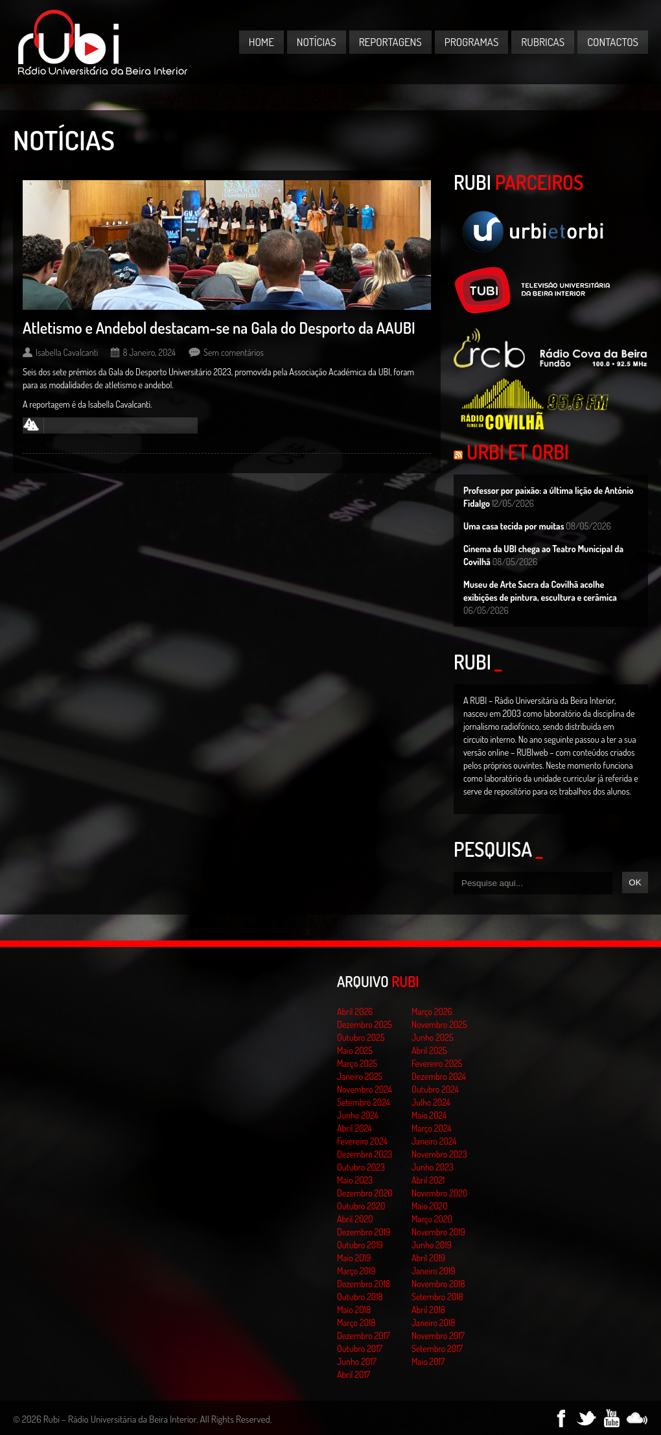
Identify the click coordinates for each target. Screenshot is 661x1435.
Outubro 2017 (359, 1348)
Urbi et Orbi (518, 451)
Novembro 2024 (364, 1089)
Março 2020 (432, 1218)
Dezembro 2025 (364, 1024)
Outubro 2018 (360, 1296)
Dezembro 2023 (364, 1154)
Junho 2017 (357, 1361)
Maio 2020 (430, 1205)
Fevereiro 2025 (437, 1063)
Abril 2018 (428, 1309)
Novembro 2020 (439, 1192)
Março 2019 (356, 1270)
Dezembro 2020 (365, 1192)
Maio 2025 (355, 1050)
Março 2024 (431, 1128)
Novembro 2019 (438, 1231)
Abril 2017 (353, 1374)
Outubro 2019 (360, 1244)
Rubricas (542, 42)
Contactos (612, 42)
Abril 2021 (428, 1179)
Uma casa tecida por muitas (513, 525)
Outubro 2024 (435, 1089)
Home (261, 42)
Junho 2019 (432, 1244)
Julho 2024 (431, 1102)
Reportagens (390, 42)
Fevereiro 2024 (362, 1141)
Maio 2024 (429, 1115)
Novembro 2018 (438, 1283)
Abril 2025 (429, 1050)
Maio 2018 (354, 1309)
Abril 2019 (428, 1257)
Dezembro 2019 (363, 1231)
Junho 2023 (433, 1166)
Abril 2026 (355, 1011)
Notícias (316, 42)
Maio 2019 (354, 1257)
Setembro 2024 (363, 1102)
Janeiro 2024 (434, 1141)
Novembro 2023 (439, 1154)
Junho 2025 (433, 1037)
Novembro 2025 (439, 1024)
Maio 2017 (428, 1361)
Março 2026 (432, 1011)
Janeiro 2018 (433, 1322)
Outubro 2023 (361, 1166)
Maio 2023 (355, 1179)
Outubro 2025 (361, 1037)
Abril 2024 (354, 1128)
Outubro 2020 (361, 1205)
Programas (472, 42)
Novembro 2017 (438, 1335)
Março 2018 (356, 1322)
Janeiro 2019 (433, 1270)
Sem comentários (233, 352)
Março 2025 (357, 1063)
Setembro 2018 (437, 1296)
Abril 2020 (355, 1218)
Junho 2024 (357, 1115)
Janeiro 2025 (359, 1076)
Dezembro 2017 (363, 1335)
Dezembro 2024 (439, 1076)
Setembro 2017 (437, 1348)
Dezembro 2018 (363, 1283)
